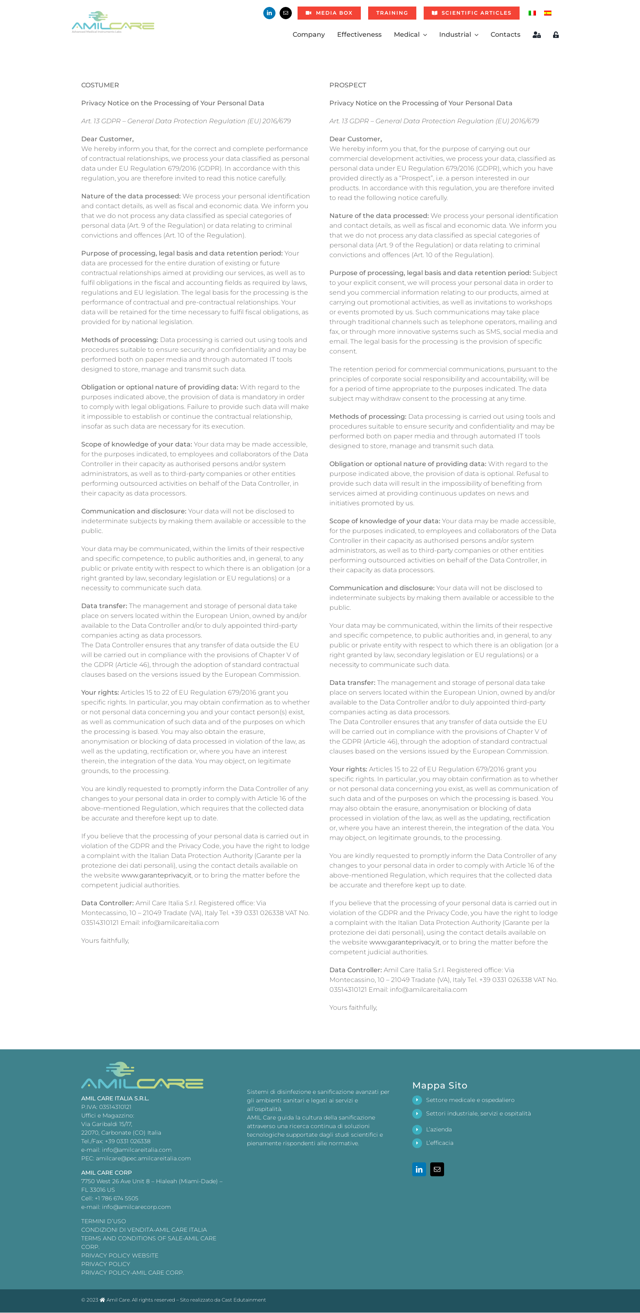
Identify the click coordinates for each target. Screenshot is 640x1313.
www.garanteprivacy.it (156, 875)
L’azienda (439, 1129)
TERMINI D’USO (103, 1221)
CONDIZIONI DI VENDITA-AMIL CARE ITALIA (144, 1229)
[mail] (286, 13)
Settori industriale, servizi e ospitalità (478, 1113)
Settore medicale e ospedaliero (470, 1100)
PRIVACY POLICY (105, 1264)
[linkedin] (269, 13)
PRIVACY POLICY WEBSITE (119, 1255)
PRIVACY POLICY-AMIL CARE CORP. (132, 1272)
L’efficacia (439, 1142)
